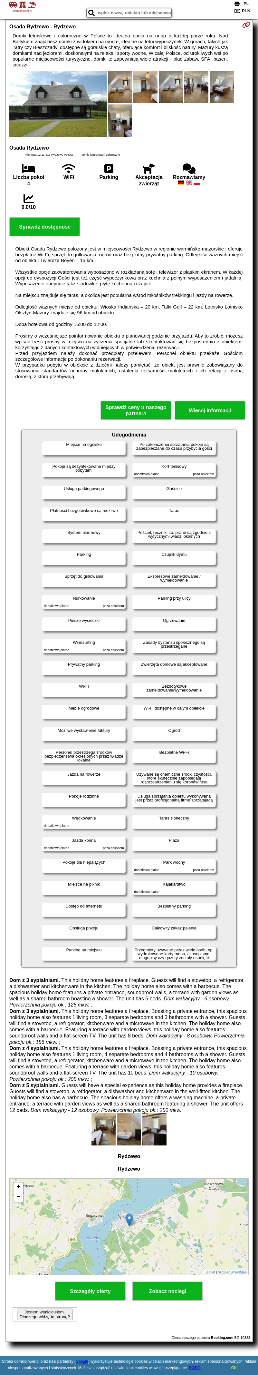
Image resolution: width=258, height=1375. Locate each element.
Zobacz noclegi (167, 1291)
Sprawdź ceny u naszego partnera (135, 410)
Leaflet (210, 1272)
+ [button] (18, 1187)
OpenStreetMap (234, 1272)
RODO (195, 1368)
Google (82, 1361)
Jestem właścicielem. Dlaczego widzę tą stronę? (45, 1314)
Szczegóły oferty (90, 1291)
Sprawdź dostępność (45, 227)
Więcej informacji (210, 410)
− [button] (18, 1197)
